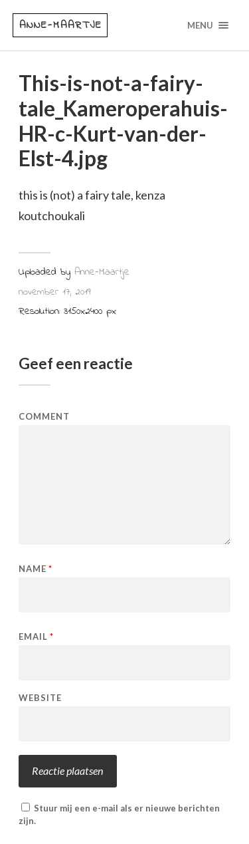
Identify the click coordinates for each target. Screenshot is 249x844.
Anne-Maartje (60, 25)
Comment (44, 416)
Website (40, 698)
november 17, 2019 (54, 292)
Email (36, 637)
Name (35, 569)
